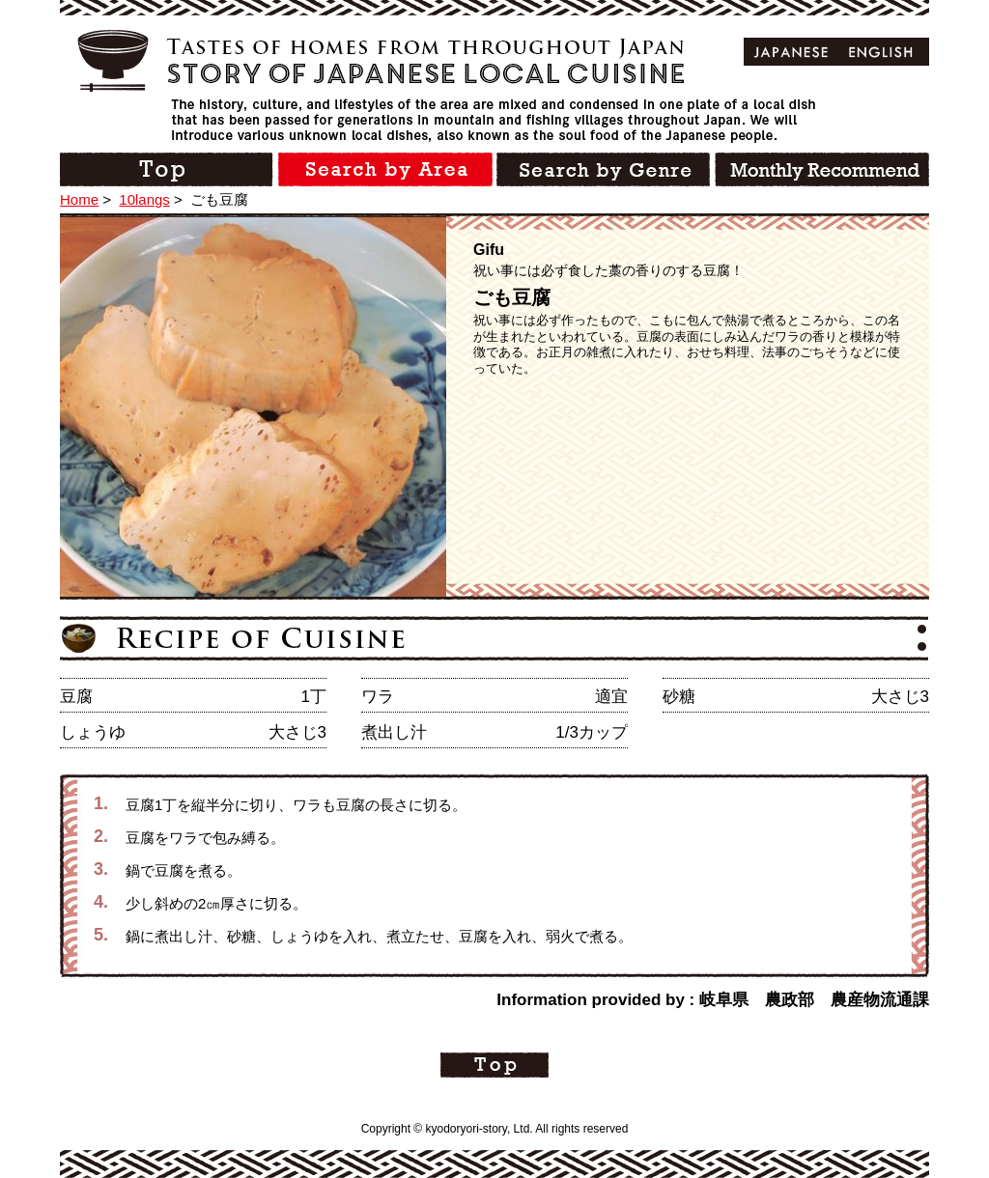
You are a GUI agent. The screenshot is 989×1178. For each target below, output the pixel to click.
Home (79, 199)
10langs (144, 199)
